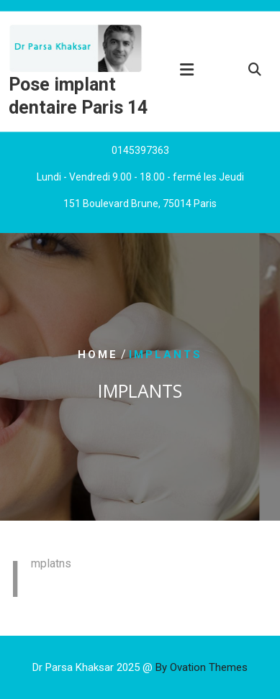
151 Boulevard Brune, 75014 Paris (140, 205)
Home (98, 354)
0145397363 (140, 151)
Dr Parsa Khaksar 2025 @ (140, 667)
